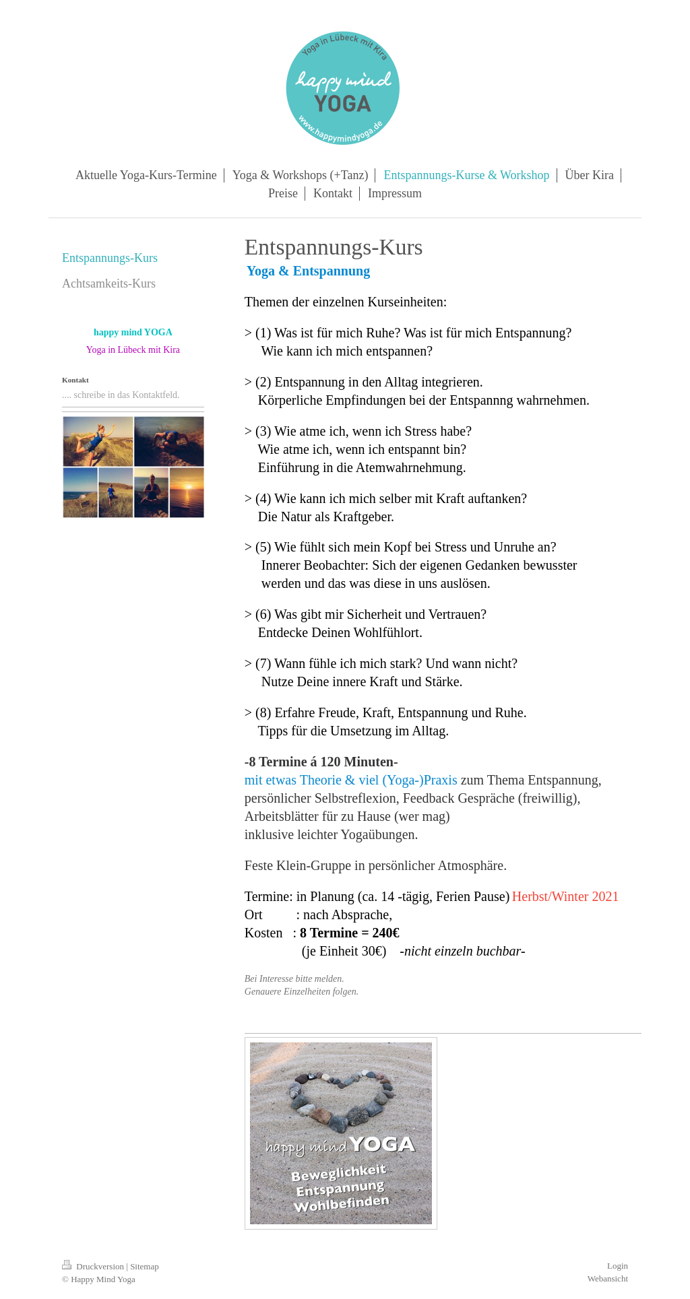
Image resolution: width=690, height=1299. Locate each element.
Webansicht (608, 1278)
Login (617, 1266)
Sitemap (144, 1266)
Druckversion (94, 1266)
